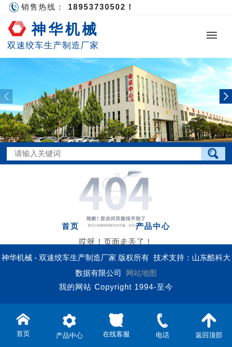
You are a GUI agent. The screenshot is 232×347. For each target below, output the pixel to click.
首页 (70, 226)
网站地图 (141, 273)
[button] (225, 96)
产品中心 (153, 226)
